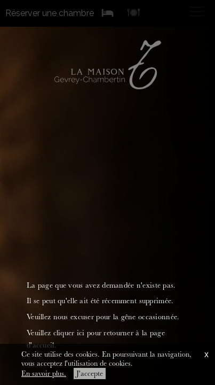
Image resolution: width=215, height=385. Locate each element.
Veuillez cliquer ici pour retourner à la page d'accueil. (96, 339)
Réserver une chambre (49, 12)
